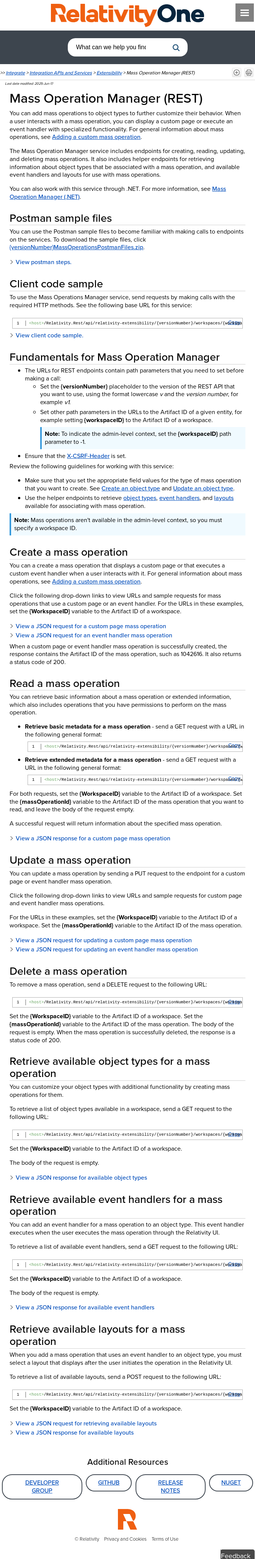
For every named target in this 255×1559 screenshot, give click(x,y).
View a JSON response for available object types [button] (78, 1177)
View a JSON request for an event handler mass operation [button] (91, 635)
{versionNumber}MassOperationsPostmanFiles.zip (76, 247)
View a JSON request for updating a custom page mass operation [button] (101, 940)
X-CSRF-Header (88, 455)
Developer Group (42, 1486)
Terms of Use (165, 1539)
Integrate (15, 72)
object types (139, 497)
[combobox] (118, 47)
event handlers (179, 497)
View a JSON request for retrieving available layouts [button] (83, 1423)
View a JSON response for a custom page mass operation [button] (90, 838)
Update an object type (203, 488)
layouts (224, 497)
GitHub (108, 1482)
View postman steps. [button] (41, 262)
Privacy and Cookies (125, 1539)
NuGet (231, 1482)
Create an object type (130, 488)
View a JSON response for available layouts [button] (72, 1432)
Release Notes (170, 1486)
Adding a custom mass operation (96, 136)
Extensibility (109, 72)
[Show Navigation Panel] (244, 12)
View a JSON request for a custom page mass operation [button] (88, 626)
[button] (176, 47)
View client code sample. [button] (46, 335)
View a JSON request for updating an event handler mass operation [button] (104, 949)
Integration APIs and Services (60, 72)
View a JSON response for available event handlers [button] (82, 1307)
